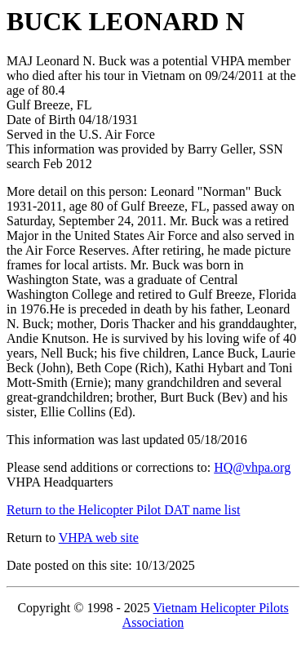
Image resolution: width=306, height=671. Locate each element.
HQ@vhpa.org (252, 467)
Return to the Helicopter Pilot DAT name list (123, 510)
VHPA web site (99, 537)
